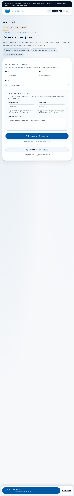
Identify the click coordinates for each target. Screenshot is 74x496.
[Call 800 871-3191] (55, 11)
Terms (48, 141)
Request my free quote (37, 136)
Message (15, 116)
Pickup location (13, 103)
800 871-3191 (66, 490)
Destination (42, 103)
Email (7, 81)
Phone (40, 71)
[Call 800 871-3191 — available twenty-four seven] (37, 150)
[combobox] (22, 107)
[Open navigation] (66, 11)
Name (7, 71)
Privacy (44, 141)
